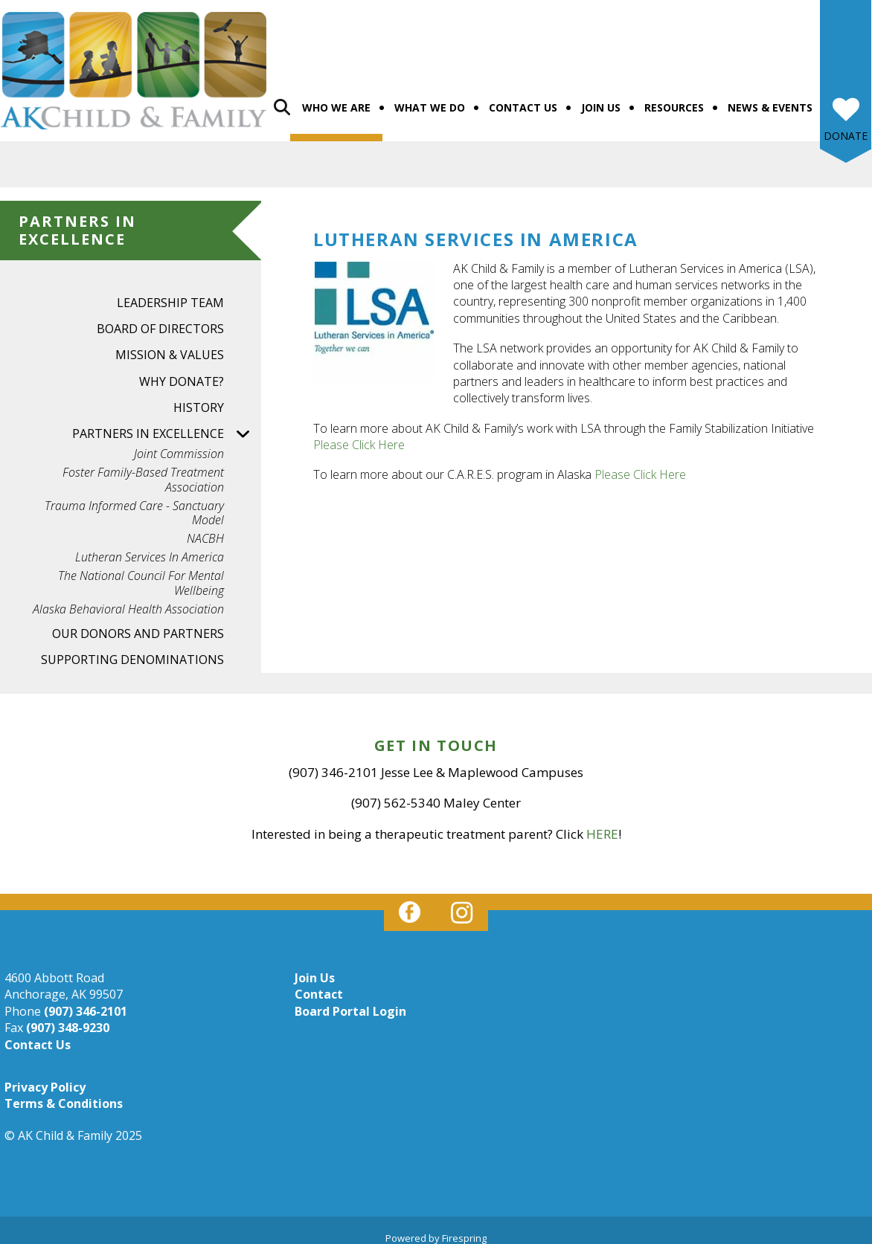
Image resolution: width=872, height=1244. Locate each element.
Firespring (464, 1230)
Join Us (601, 99)
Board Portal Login (350, 1003)
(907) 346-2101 (85, 1003)
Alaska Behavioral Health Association (128, 601)
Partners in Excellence (166, 425)
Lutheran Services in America (149, 549)
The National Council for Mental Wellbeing (141, 575)
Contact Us (523, 99)
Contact (319, 986)
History (198, 399)
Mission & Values (169, 346)
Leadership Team (170, 294)
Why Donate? (181, 372)
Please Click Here (359, 436)
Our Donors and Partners (138, 625)
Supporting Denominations (132, 651)
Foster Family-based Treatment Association (143, 471)
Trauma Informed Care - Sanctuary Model (134, 505)
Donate (846, 127)
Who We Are (336, 99)
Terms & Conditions (63, 1095)
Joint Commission (179, 446)
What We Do (429, 99)
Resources (674, 99)
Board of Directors (160, 320)
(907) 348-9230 (67, 1019)
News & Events (770, 99)
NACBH (205, 530)
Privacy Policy (45, 1079)
